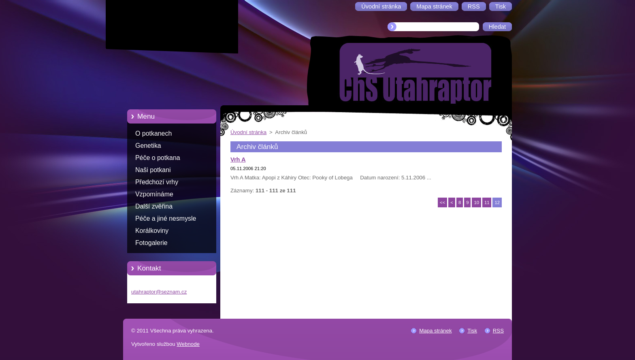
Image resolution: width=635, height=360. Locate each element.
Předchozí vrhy (156, 182)
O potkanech (153, 133)
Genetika (148, 145)
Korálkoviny (151, 230)
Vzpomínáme (154, 194)
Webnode (188, 344)
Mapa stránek (435, 331)
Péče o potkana (157, 157)
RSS (498, 331)
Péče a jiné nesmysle (165, 218)
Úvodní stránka (248, 132)
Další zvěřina (154, 206)
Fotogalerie (151, 242)
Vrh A (238, 159)
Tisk (472, 331)
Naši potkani (153, 169)
